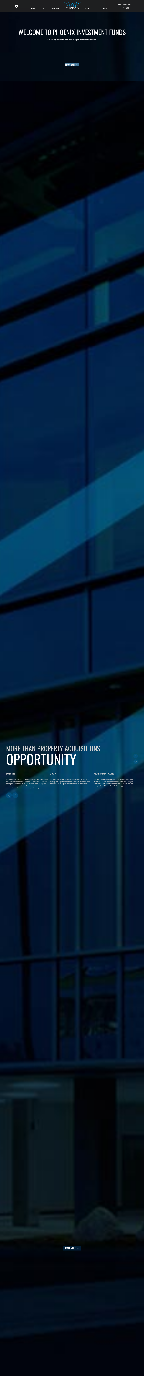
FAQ (97, 8)
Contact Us (127, 7)
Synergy (43, 8)
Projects (55, 8)
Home (33, 8)
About (105, 8)
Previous (135, 756)
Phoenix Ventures (124, 4)
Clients (88, 8)
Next (135, 761)
